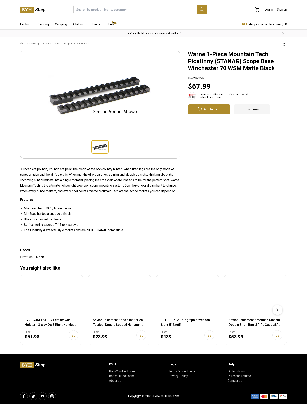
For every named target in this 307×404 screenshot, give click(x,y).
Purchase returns (239, 376)
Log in (269, 9)
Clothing (78, 24)
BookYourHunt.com (122, 371)
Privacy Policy (178, 376)
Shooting (43, 24)
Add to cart (208, 109)
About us (115, 380)
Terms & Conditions (181, 371)
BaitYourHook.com (121, 376)
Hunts (111, 24)
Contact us (235, 380)
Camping (61, 24)
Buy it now (252, 109)
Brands (95, 24)
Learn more (215, 97)
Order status (236, 371)
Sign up (282, 9)
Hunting (25, 24)
